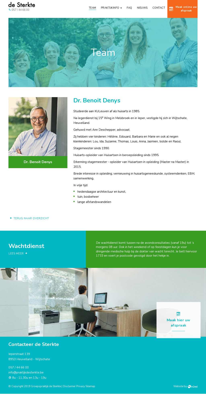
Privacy (80, 387)
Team (92, 8)
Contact (158, 8)
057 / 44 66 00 (18, 369)
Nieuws (142, 8)
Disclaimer (69, 387)
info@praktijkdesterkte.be (26, 374)
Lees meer (18, 255)
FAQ (129, 8)
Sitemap (90, 387)
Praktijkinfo (111, 8)
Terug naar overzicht (29, 219)
